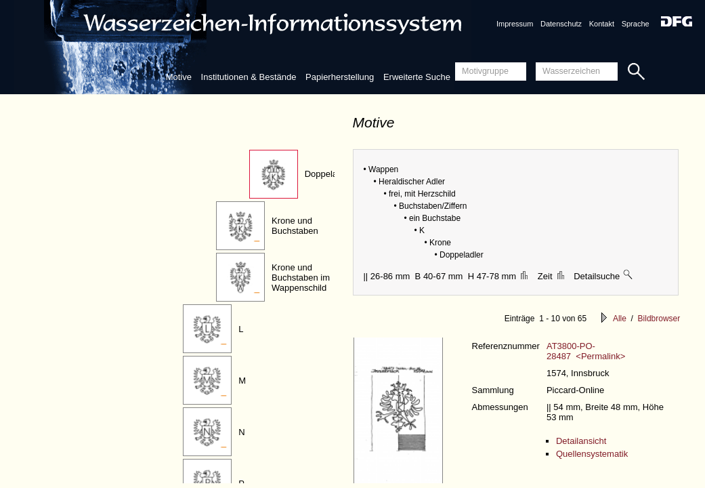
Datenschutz (561, 24)
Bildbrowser (659, 318)
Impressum (514, 24)
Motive (179, 77)
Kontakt (601, 24)
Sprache (635, 24)
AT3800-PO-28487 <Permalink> (586, 351)
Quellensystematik (592, 454)
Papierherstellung (339, 77)
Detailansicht (581, 441)
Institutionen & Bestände (249, 77)
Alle (619, 318)
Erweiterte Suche (416, 77)
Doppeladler (328, 174)
